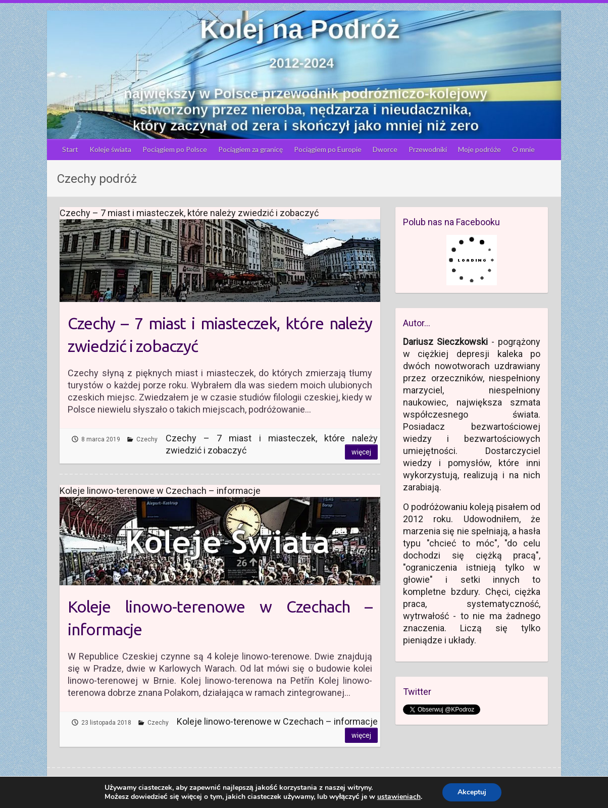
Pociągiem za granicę (250, 149)
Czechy (147, 439)
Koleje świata (110, 149)
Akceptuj (472, 792)
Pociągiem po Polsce (174, 149)
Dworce (385, 149)
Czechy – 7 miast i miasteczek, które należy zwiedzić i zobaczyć (220, 334)
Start (70, 149)
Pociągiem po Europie (328, 149)
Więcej (361, 452)
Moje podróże (479, 149)
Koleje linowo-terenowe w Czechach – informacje (220, 617)
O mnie (523, 149)
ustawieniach (399, 796)
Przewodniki (428, 149)
